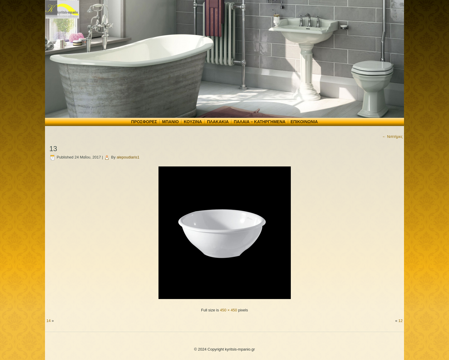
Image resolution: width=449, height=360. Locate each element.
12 (400, 320)
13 (53, 149)
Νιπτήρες (392, 136)
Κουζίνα (193, 121)
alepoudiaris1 (128, 157)
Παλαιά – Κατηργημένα (260, 121)
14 (48, 320)
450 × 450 (228, 310)
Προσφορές (144, 121)
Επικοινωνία (304, 121)
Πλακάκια (218, 121)
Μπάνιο (170, 121)
